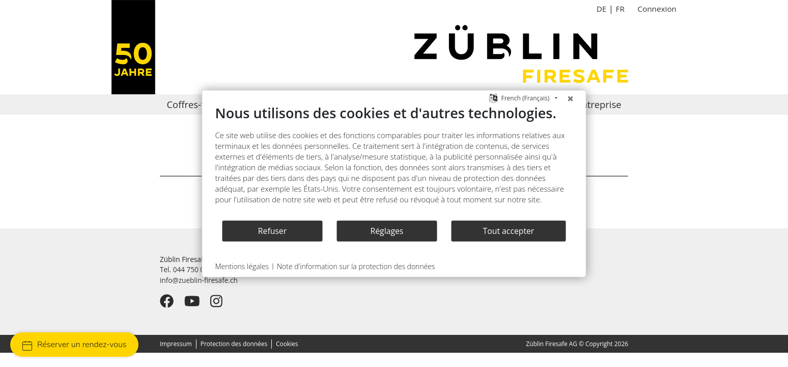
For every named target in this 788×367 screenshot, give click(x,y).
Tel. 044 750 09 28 (189, 269)
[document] (394, 162)
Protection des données (234, 343)
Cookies (287, 343)
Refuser (272, 230)
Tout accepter (508, 230)
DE (602, 9)
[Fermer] (570, 98)
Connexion (657, 9)
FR (619, 9)
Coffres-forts (194, 104)
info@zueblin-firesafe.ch (199, 280)
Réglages (387, 230)
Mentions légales (242, 266)
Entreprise (598, 104)
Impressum (176, 343)
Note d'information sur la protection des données (356, 266)
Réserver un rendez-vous (74, 345)
